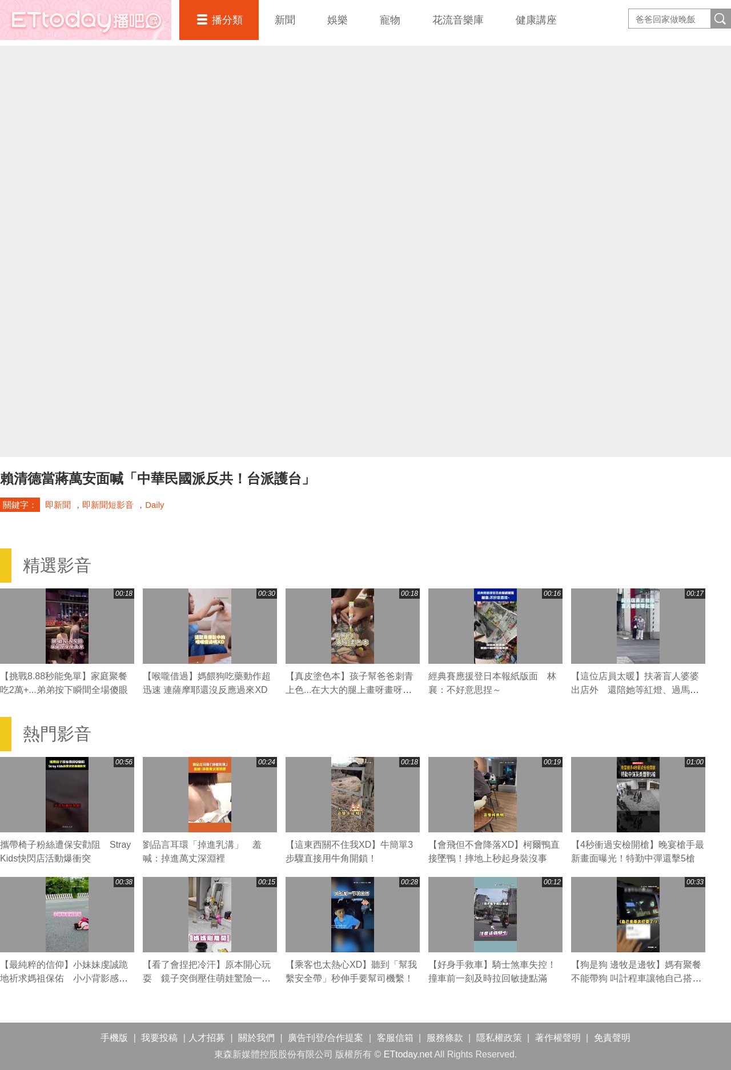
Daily (154, 505)
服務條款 (445, 1038)
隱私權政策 (499, 1038)
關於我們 (256, 1038)
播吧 (85, 20)
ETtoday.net (408, 1054)
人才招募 (206, 1038)
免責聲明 (612, 1038)
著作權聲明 (558, 1038)
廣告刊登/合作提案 (325, 1038)
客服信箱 (395, 1038)
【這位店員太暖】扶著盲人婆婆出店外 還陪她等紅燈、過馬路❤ (635, 689)
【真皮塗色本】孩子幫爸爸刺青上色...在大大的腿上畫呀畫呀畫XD (349, 689)
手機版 (114, 1038)
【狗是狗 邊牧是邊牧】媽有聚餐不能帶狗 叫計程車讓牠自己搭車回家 (636, 978)
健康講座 (536, 20)
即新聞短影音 (108, 505)
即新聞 (58, 505)
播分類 (227, 20)
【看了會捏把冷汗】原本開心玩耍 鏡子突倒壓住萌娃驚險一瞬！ (207, 978)
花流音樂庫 (458, 20)
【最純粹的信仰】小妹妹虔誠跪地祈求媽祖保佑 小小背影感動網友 (64, 978)
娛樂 (337, 20)
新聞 (285, 20)
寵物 (390, 20)
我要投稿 (159, 1038)
